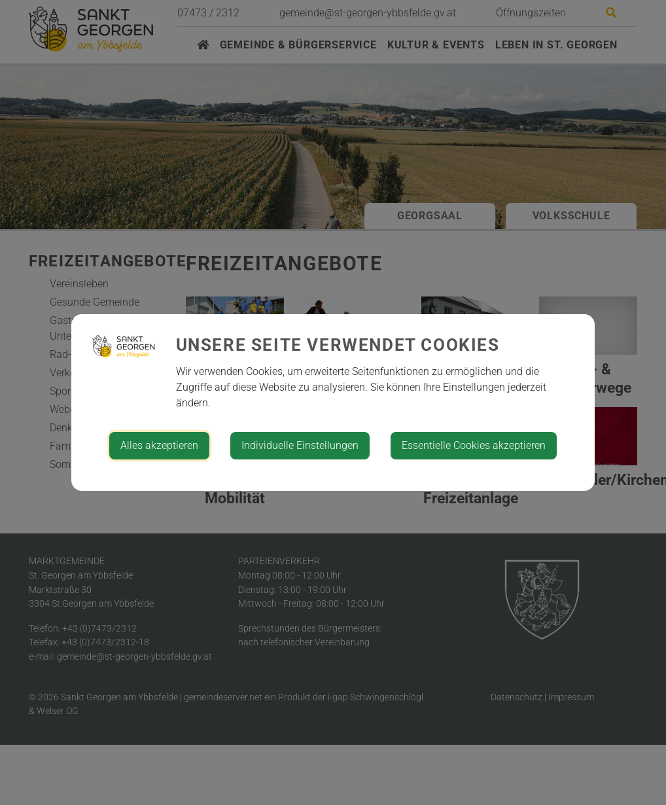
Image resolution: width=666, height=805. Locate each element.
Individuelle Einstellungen (300, 445)
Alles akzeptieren (159, 445)
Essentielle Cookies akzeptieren (474, 445)
